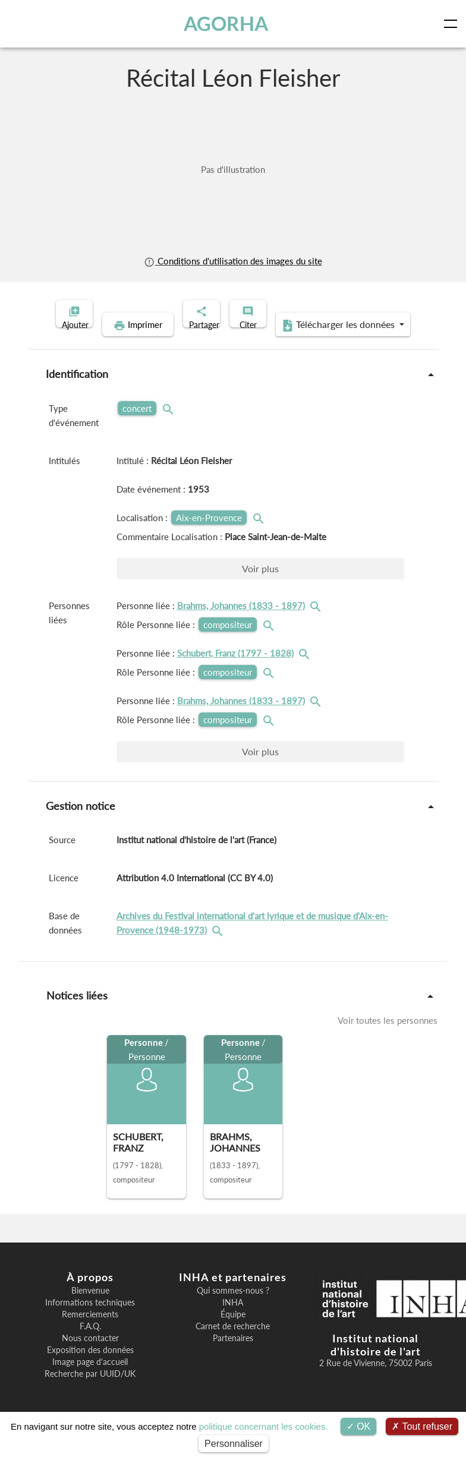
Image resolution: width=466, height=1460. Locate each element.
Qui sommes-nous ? (233, 1309)
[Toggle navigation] (453, 24)
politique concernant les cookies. (263, 1426)
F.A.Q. (90, 1345)
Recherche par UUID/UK (90, 1392)
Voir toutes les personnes (387, 1038)
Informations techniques (90, 1321)
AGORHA (229, 23)
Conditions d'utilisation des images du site (233, 261)
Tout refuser (422, 1426)
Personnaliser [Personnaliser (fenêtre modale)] (233, 1444)
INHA (232, 1321)
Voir (260, 586)
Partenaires (233, 1357)
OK (359, 1426)
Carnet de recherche (233, 1345)
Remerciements (90, 1333)
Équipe (233, 1333)
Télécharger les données (310, 343)
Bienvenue (90, 1309)
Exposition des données (90, 1368)
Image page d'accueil (90, 1380)
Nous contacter (90, 1357)
